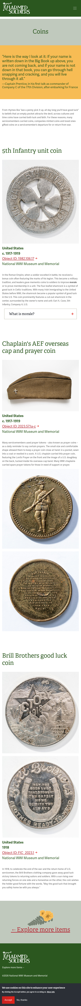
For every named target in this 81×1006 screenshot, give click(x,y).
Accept (8, 999)
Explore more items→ (13, 967)
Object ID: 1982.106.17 (18, 259)
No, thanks (22, 1000)
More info (51, 992)
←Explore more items (40, 929)
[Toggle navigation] (75, 8)
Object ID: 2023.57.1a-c (19, 426)
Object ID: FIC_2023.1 (18, 853)
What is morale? (41, 314)
